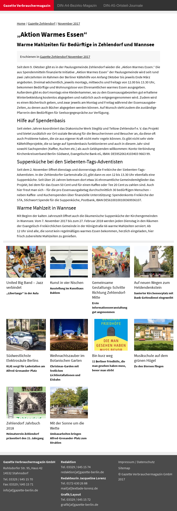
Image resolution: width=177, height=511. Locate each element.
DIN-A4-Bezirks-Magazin (77, 6)
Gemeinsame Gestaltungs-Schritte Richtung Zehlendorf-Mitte (109, 290)
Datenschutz (146, 462)
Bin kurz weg (102, 355)
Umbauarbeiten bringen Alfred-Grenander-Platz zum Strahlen (68, 438)
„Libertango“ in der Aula (22, 293)
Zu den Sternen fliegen (148, 366)
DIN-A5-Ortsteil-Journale (123, 6)
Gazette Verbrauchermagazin (26, 5)
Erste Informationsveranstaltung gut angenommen (109, 307)
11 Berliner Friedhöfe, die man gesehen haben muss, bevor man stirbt (109, 365)
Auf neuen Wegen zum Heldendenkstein (152, 285)
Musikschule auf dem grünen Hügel (151, 358)
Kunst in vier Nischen (66, 282)
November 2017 (69, 23)
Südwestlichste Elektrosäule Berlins (22, 358)
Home (21, 23)
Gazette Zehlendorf (41, 23)
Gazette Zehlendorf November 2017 (65, 56)
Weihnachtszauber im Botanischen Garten (67, 358)
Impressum (126, 462)
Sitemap (124, 468)
